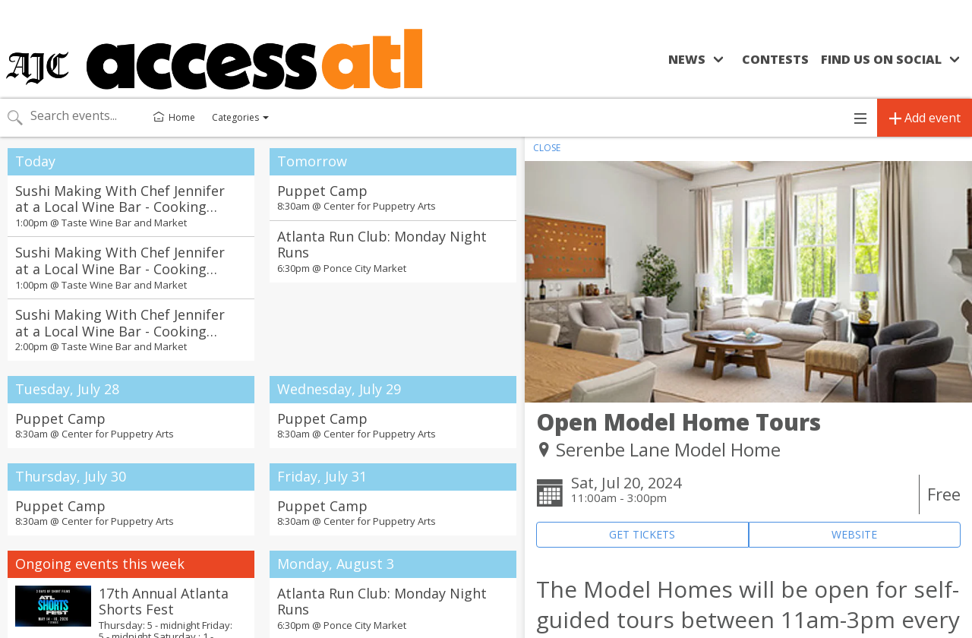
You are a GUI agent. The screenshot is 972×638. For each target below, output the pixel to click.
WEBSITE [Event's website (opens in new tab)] (854, 534)
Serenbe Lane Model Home (668, 449)
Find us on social (881, 59)
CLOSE (546, 147)
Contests (775, 59)
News (686, 59)
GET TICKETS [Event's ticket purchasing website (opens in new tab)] (642, 534)
